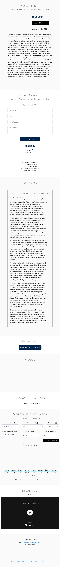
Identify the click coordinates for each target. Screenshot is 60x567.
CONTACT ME (40, 23)
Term (51, 423)
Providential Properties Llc (32, 543)
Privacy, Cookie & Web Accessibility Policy (38, 562)
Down (31, 423)
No (13, 434)
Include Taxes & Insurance (9, 431)
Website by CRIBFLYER (17, 562)
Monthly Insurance (50, 431)
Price (8, 423)
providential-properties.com (30, 168)
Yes (8, 434)
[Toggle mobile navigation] (56, 3)
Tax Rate (30, 431)
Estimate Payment (51, 440)
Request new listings (30, 348)
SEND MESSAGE (30, 139)
